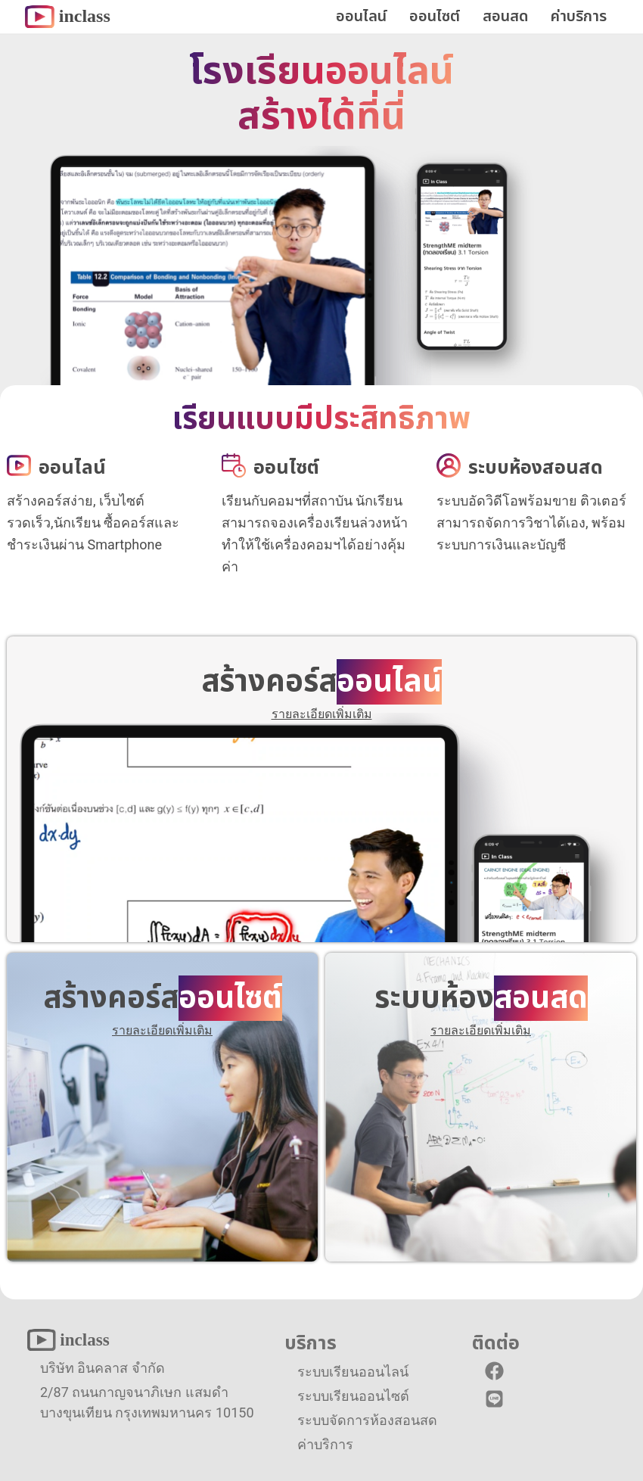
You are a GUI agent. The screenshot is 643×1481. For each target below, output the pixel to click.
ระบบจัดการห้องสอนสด (367, 1420)
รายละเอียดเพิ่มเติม (322, 714)
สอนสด (505, 16)
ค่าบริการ (579, 16)
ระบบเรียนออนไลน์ (352, 1372)
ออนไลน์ (361, 16)
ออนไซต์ (434, 16)
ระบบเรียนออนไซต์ (353, 1396)
